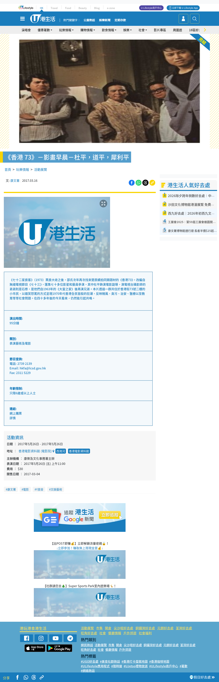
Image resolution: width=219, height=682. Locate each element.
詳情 (13, 418)
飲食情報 (108, 30)
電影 (26, 489)
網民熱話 (87, 645)
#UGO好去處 (89, 661)
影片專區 (160, 30)
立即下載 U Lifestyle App (185, 8)
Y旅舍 (39, 489)
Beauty (83, 8)
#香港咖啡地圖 (159, 661)
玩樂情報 (65, 30)
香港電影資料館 (79, 451)
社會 (142, 30)
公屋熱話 (89, 20)
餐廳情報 (114, 633)
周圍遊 (177, 30)
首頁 (8, 169)
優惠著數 (44, 30)
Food (68, 8)
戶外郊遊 (129, 633)
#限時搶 (116, 666)
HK (41, 8)
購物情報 (86, 30)
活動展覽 (40, 169)
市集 (99, 628)
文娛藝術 (56, 489)
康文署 (14, 180)
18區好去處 (197, 30)
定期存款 (120, 20)
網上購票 (16, 413)
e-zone (111, 8)
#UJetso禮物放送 (136, 666)
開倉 (108, 628)
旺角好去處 (89, 633)
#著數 (183, 666)
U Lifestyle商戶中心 (151, 8)
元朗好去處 (165, 628)
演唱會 (26, 30)
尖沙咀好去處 (123, 628)
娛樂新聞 (104, 20)
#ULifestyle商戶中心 (163, 666)
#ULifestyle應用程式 (95, 666)
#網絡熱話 (88, 670)
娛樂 (126, 30)
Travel (54, 8)
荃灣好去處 (184, 628)
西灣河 (60, 451)
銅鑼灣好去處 (145, 628)
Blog (97, 8)
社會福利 (145, 633)
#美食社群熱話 (110, 661)
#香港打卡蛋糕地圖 (135, 661)
